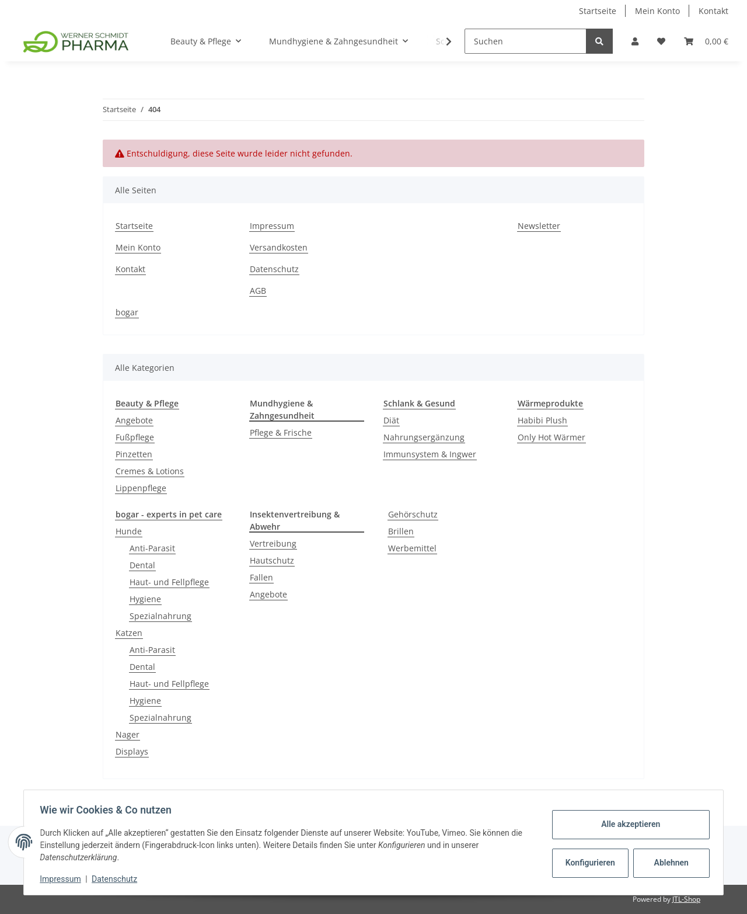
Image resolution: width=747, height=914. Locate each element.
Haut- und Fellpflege (169, 582)
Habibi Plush (542, 420)
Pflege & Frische (281, 432)
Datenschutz (274, 268)
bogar (127, 312)
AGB (258, 290)
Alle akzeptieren (627, 824)
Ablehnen (668, 862)
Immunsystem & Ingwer (429, 454)
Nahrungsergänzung (424, 437)
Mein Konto (657, 10)
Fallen (261, 577)
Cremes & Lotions (150, 471)
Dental (142, 565)
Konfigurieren (588, 862)
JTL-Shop (686, 899)
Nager (127, 734)
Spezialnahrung (160, 615)
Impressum (272, 225)
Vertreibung (273, 543)
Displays (132, 751)
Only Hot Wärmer (551, 437)
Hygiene (145, 598)
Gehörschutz (413, 514)
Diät (391, 420)
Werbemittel (412, 548)
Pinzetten (134, 454)
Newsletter (539, 225)
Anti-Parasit (152, 548)
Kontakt (713, 10)
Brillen (401, 531)
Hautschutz (272, 560)
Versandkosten (279, 247)
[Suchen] (526, 41)
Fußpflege (135, 437)
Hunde (129, 531)
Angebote (134, 420)
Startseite (597, 10)
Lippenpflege (141, 488)
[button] (635, 41)
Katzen (129, 632)
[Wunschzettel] (661, 41)
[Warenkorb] (706, 41)
